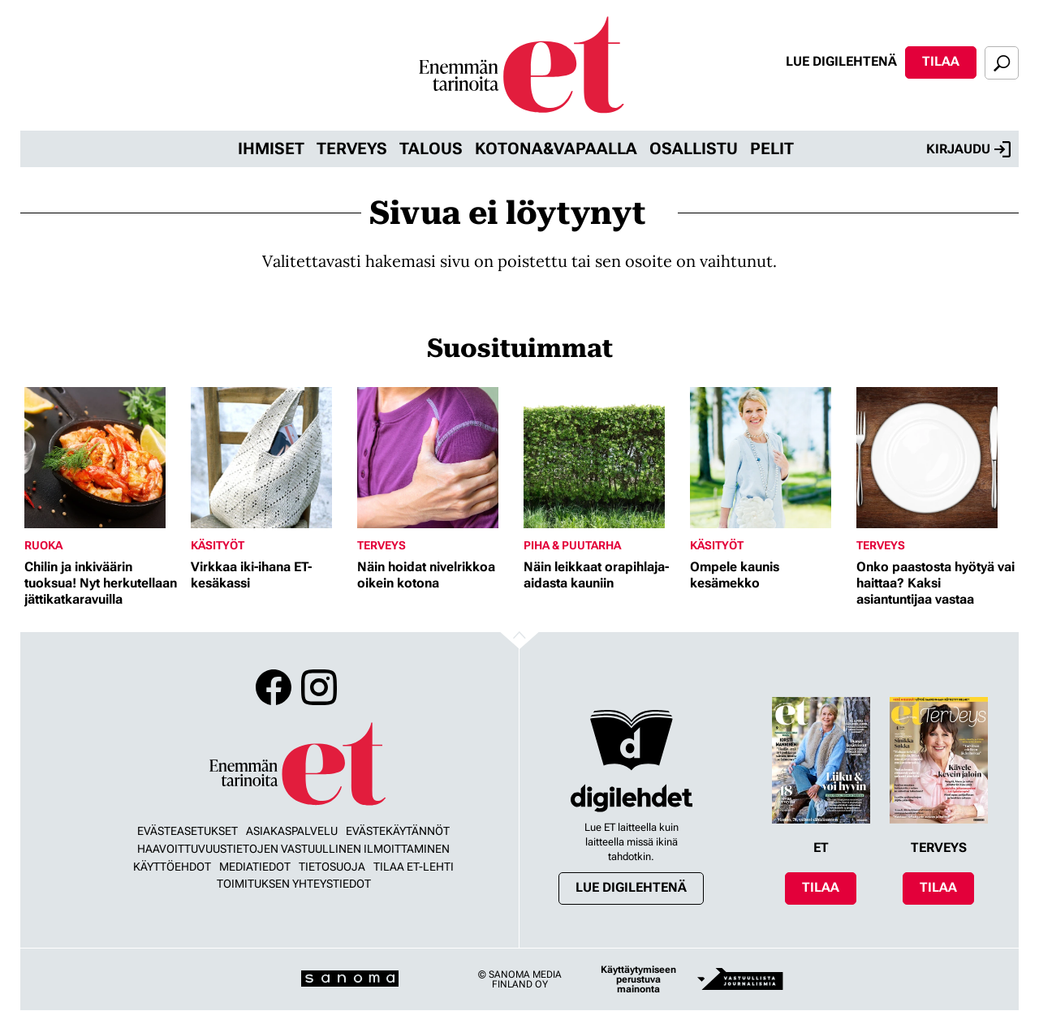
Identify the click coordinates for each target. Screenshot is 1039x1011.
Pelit (772, 148)
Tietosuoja (332, 866)
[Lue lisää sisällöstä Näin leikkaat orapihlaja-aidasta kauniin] (603, 457)
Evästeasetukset (187, 830)
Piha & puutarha (572, 545)
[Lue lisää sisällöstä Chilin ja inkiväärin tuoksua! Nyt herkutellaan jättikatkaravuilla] (103, 457)
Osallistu (693, 148)
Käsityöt (217, 545)
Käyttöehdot (172, 866)
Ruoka (43, 545)
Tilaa (940, 61)
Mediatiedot (255, 866)
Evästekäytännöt (398, 830)
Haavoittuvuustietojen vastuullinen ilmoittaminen (293, 848)
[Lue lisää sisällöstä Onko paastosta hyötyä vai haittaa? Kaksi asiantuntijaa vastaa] (935, 457)
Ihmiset (271, 148)
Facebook (273, 687)
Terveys (352, 148)
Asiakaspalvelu (292, 830)
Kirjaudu (968, 149)
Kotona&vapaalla (556, 148)
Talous (431, 148)
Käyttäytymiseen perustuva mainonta (638, 979)
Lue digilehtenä (841, 61)
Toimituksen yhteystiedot (294, 883)
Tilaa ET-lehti (413, 866)
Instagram (319, 687)
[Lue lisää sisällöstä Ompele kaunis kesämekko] (769, 457)
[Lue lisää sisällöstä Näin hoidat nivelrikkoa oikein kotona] (436, 457)
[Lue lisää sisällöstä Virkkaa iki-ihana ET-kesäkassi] (270, 457)
